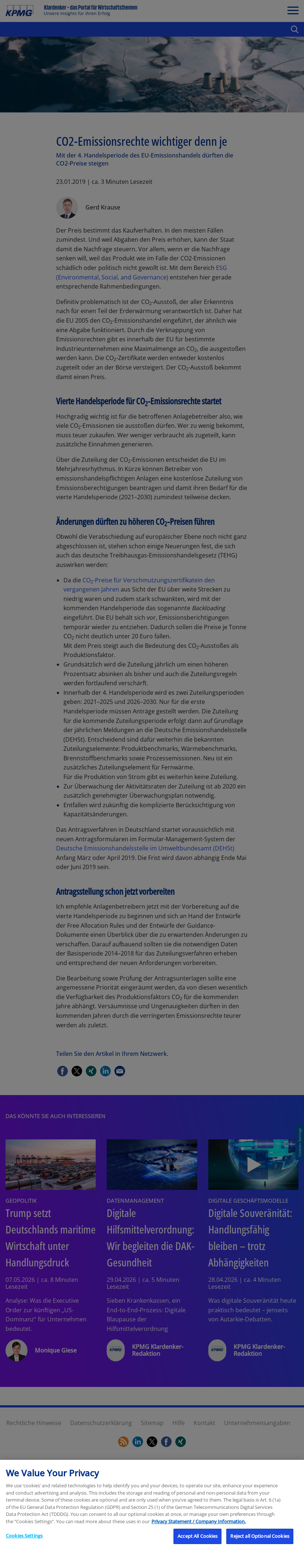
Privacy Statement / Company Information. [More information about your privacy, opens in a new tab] (198, 1528)
